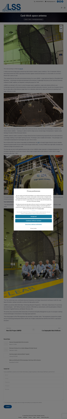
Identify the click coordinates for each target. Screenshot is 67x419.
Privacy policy (33, 228)
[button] (33, 216)
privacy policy (41, 208)
